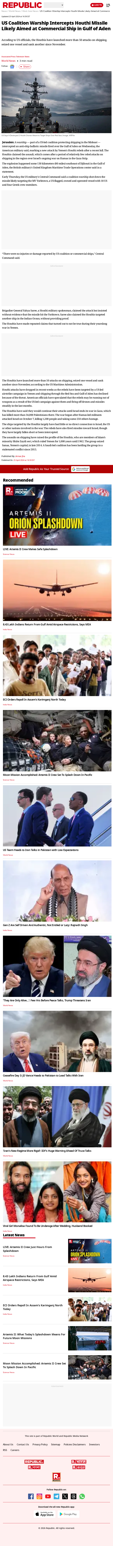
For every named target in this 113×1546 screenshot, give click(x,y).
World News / (15, 11)
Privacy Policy (40, 1444)
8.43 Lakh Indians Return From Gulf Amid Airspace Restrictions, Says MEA (47, 624)
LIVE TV (97, 5)
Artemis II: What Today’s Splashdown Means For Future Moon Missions (34, 1336)
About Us (8, 1444)
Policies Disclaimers (75, 1444)
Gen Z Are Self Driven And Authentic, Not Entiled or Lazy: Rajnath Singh (45, 925)
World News (8, 61)
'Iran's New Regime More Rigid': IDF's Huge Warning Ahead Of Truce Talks (47, 1151)
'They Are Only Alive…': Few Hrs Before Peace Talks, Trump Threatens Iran (47, 1000)
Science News (8, 554)
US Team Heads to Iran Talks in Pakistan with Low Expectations (40, 850)
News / (4, 11)
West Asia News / (30, 11)
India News (7, 629)
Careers (15, 1450)
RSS (5, 1450)
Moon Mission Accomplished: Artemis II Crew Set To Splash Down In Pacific (47, 775)
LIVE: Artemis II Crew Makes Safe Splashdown (30, 549)
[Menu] (106, 5)
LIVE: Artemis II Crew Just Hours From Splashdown (27, 1249)
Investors (94, 1444)
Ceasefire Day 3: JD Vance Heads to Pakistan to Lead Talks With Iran (43, 1076)
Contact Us (23, 1444)
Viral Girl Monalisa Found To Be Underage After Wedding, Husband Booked (47, 1226)
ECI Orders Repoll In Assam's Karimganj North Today (34, 700)
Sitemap (55, 1444)
